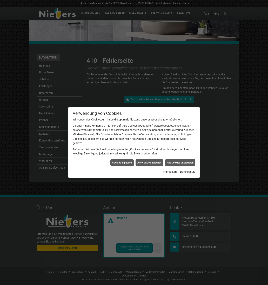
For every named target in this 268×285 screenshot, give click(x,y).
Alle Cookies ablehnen (149, 156)
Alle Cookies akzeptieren (180, 156)
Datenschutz (187, 165)
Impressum (170, 165)
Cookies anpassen (122, 156)
